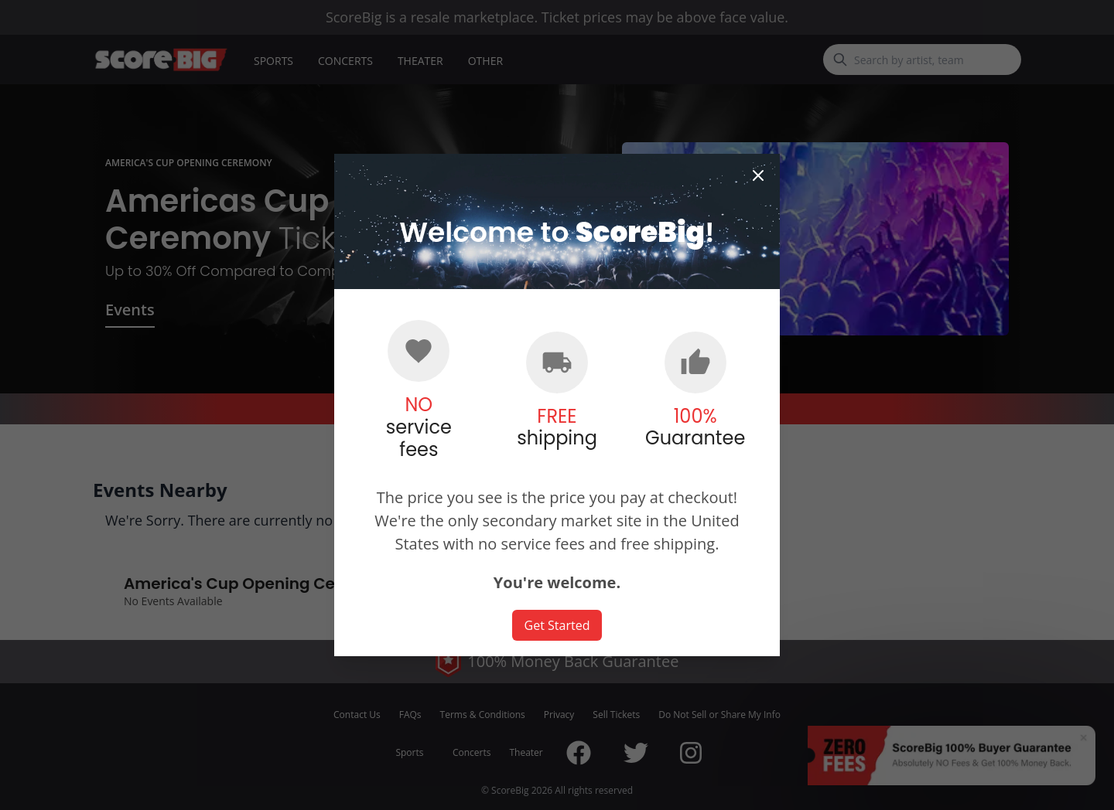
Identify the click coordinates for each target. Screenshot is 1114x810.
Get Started (557, 625)
